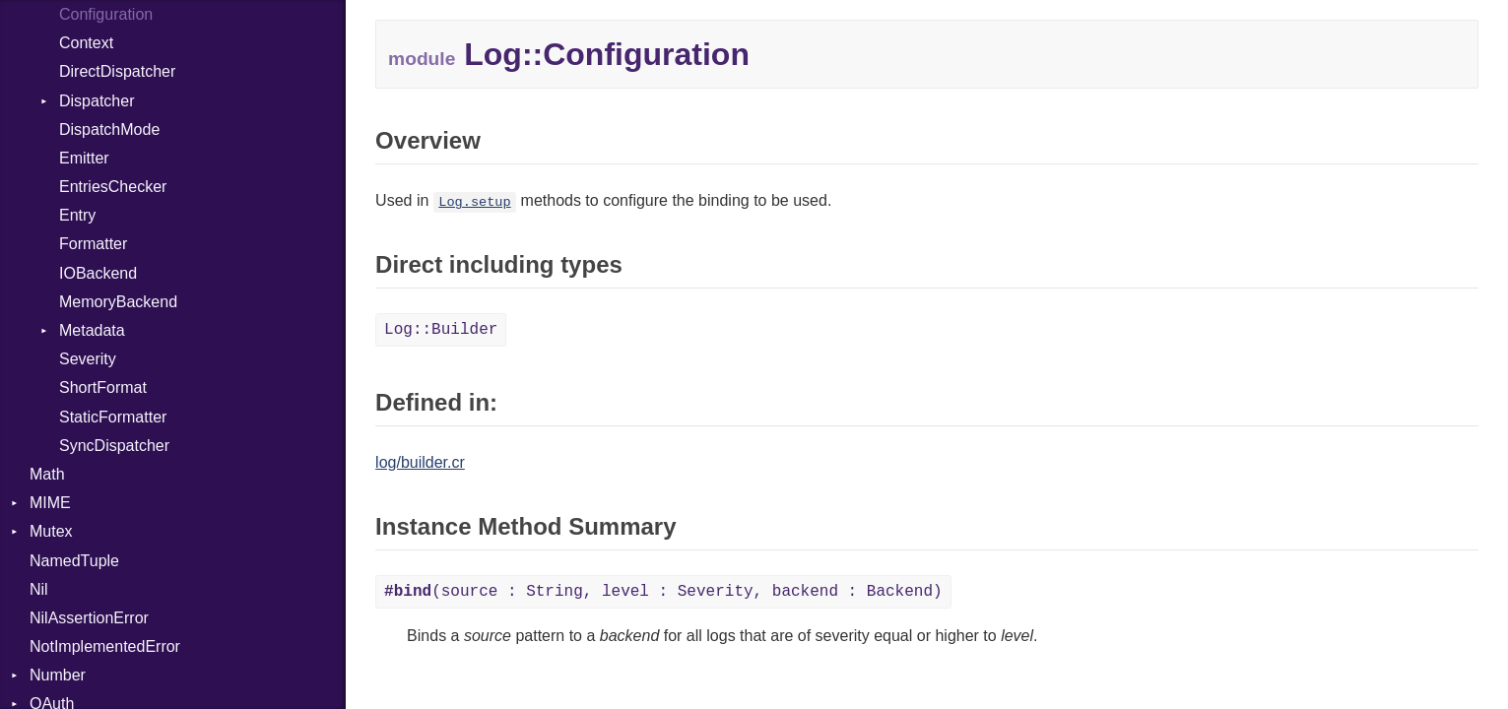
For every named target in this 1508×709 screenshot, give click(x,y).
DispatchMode (109, 129)
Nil (39, 589)
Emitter (84, 158)
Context (86, 42)
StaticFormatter (112, 417)
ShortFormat (103, 387)
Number (58, 675)
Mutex (51, 531)
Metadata (92, 330)
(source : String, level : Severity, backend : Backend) (663, 592)
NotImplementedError (105, 646)
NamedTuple (74, 560)
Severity (87, 359)
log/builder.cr (420, 462)
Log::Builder (440, 330)
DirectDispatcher (117, 71)
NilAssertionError (89, 618)
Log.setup (474, 202)
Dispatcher (96, 101)
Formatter (93, 243)
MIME (50, 502)
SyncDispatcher (114, 445)
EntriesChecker (112, 186)
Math (47, 474)
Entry (77, 215)
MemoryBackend (118, 301)
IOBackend (98, 273)
